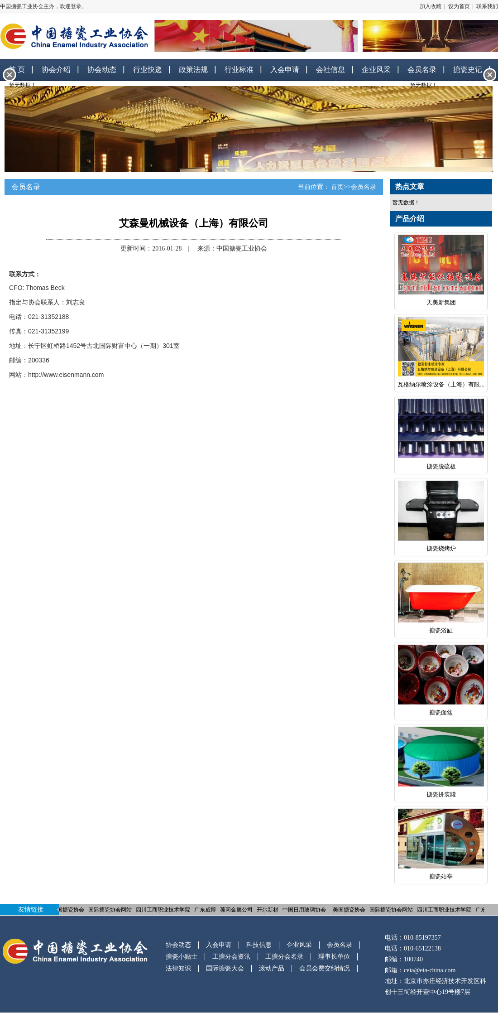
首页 (337, 186)
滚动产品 (271, 968)
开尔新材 (268, 910)
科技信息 (259, 944)
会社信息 (330, 69)
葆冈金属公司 (236, 910)
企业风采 (376, 69)
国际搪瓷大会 (225, 968)
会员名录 (363, 186)
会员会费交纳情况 (324, 968)
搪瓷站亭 (441, 876)
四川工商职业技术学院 (163, 910)
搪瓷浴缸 (441, 630)
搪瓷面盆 (441, 712)
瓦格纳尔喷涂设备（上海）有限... (440, 384)
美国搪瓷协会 (68, 910)
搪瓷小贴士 (181, 956)
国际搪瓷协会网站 (110, 910)
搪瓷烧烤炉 (441, 548)
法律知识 (178, 968)
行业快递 (147, 69)
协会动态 (101, 69)
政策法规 (193, 69)
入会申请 (284, 69)
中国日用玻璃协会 (304, 910)
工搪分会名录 (284, 956)
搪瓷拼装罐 (441, 794)
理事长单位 (334, 956)
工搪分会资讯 (231, 956)
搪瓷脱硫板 (441, 466)
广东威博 (205, 910)
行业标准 (239, 69)
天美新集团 (441, 302)
